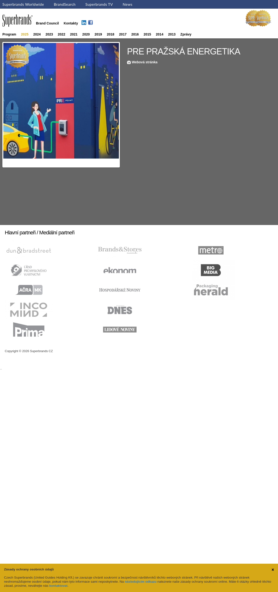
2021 (73, 34)
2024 (37, 34)
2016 (135, 34)
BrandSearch (64, 4)
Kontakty (71, 23)
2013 (171, 34)
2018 (110, 34)
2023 (49, 34)
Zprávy (185, 34)
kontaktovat (58, 585)
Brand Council (47, 23)
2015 (147, 34)
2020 (86, 34)
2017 (123, 34)
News (127, 4)
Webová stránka (144, 62)
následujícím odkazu (140, 581)
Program (9, 34)
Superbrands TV (99, 4)
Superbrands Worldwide (23, 4)
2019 (98, 34)
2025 (25, 34)
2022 (61, 34)
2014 (159, 34)
